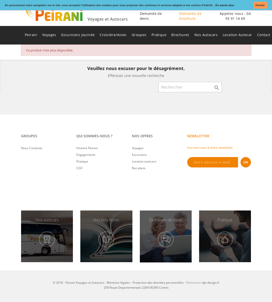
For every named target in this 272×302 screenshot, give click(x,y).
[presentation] (225, 180)
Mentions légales (118, 282)
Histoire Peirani (87, 148)
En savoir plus (224, 5)
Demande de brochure (190, 16)
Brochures (180, 34)
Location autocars (144, 161)
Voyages (49, 34)
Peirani (31, 34)
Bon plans (139, 168)
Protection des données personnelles (158, 282)
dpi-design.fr (210, 282)
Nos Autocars (206, 34)
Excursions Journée (78, 34)
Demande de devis (151, 16)
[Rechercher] (190, 87)
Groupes (139, 34)
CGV (79, 168)
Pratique (158, 34)
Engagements (85, 155)
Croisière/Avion (113, 34)
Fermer (260, 5)
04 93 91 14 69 (238, 16)
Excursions (139, 155)
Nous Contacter (32, 148)
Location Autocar (237, 34)
